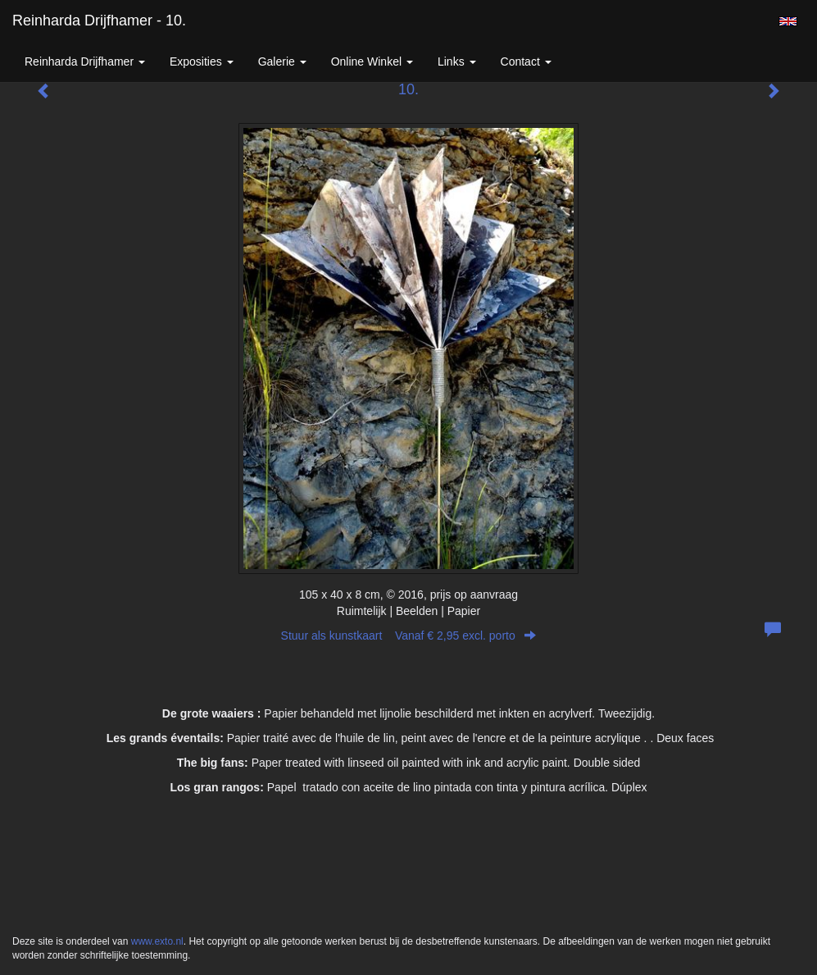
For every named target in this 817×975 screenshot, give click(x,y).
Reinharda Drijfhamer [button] (85, 61)
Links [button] (457, 61)
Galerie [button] (282, 61)
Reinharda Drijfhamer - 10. (99, 20)
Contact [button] (526, 61)
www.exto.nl (157, 941)
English (787, 21)
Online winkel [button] (372, 61)
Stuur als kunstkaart (409, 635)
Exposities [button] (202, 61)
